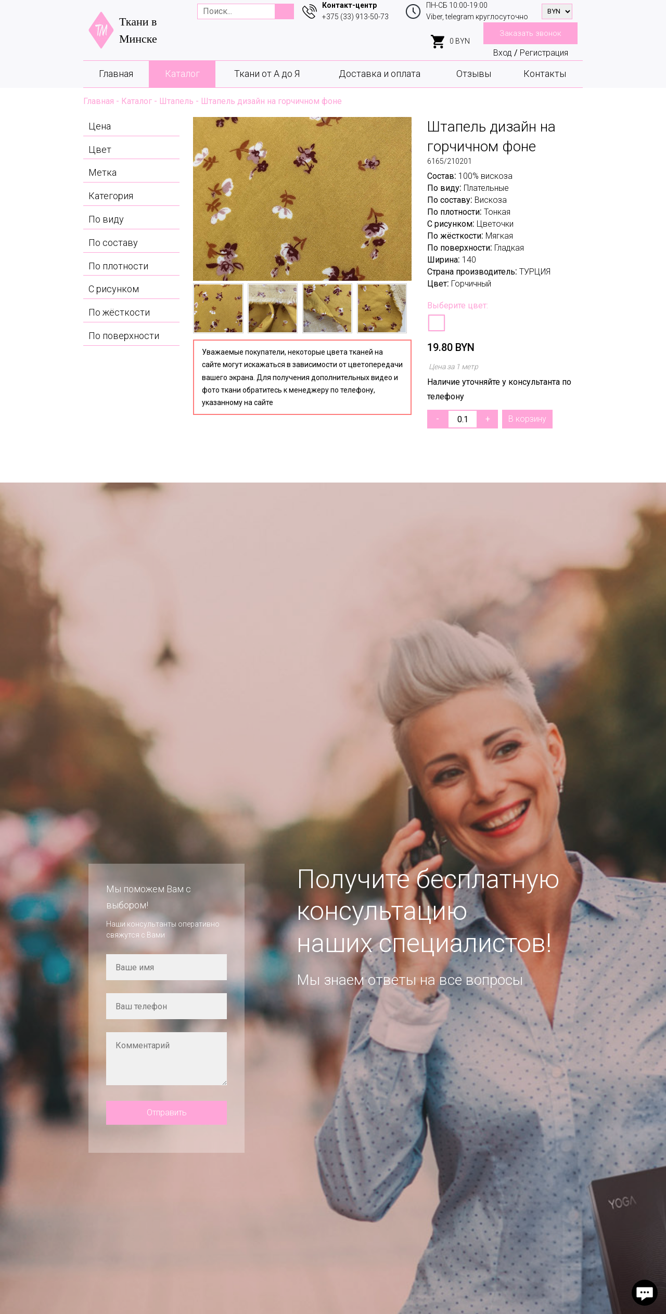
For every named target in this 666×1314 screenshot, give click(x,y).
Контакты (544, 73)
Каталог (182, 73)
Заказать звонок (530, 33)
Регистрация (544, 53)
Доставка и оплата (379, 73)
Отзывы (473, 73)
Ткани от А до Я (267, 73)
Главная (116, 73)
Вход (502, 53)
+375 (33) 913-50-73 (355, 16)
